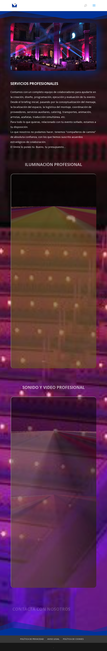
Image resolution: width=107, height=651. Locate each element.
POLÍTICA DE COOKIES (73, 639)
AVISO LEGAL (53, 639)
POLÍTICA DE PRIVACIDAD (32, 639)
